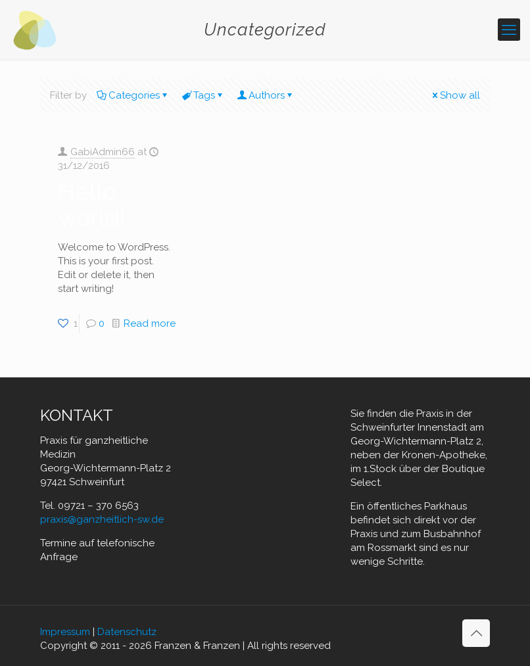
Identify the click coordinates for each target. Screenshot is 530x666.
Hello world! (92, 204)
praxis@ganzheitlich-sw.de (102, 519)
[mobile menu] (509, 29)
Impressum (65, 632)
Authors (266, 95)
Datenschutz (127, 632)
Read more (150, 323)
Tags (203, 95)
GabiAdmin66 (102, 152)
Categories (133, 95)
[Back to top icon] (476, 633)
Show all (455, 95)
